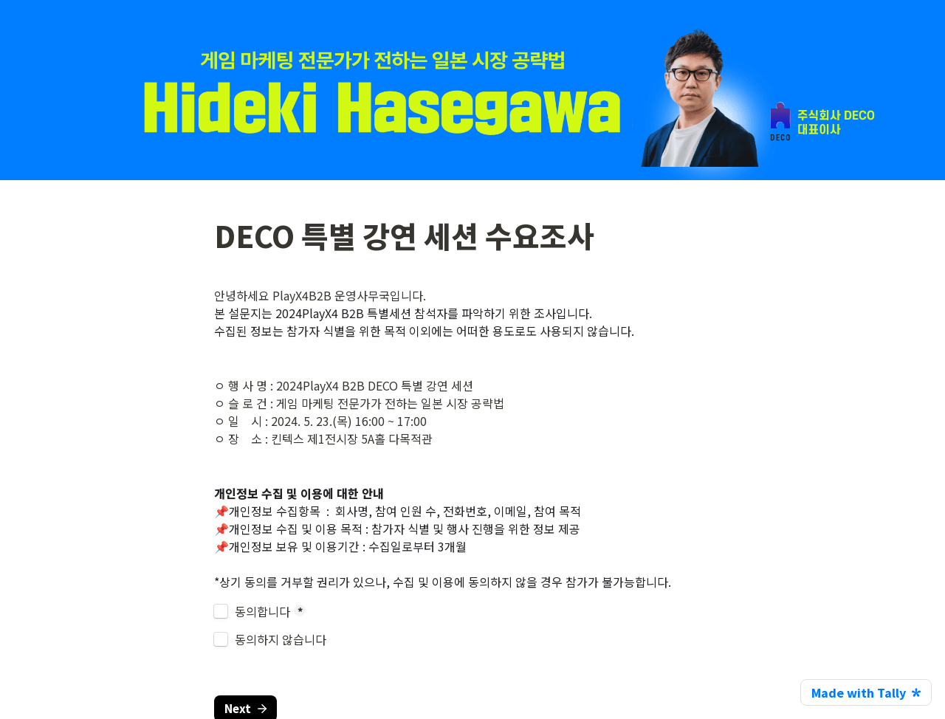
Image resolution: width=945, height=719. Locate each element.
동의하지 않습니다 (280, 639)
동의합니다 (262, 611)
